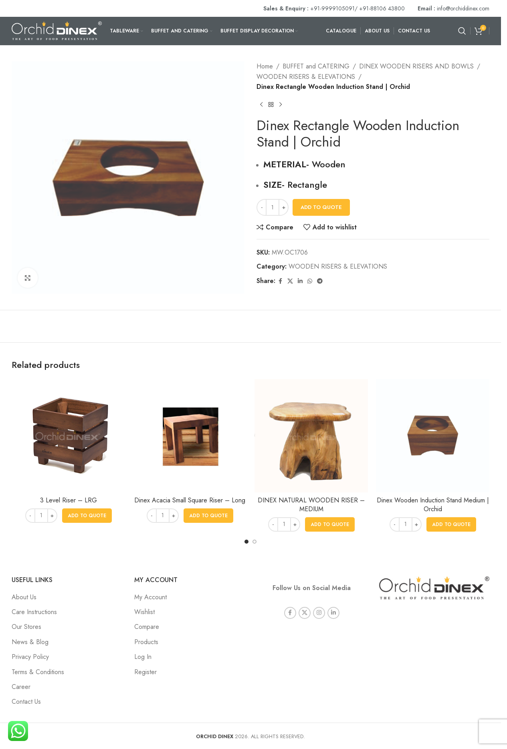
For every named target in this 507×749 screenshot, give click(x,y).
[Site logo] (57, 30)
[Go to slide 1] (246, 542)
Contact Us (26, 701)
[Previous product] (261, 105)
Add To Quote (321, 207)
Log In (142, 656)
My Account (150, 597)
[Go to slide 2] (254, 542)
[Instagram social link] (319, 607)
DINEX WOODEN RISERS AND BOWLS (416, 66)
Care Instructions (34, 611)
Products (146, 642)
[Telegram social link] (320, 281)
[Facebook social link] (280, 281)
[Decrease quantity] (262, 207)
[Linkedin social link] (300, 281)
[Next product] (280, 105)
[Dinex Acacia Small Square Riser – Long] (189, 435)
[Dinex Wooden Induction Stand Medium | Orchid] (432, 435)
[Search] (462, 31)
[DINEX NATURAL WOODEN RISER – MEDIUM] (311, 435)
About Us (24, 597)
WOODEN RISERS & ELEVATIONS (306, 76)
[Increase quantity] (284, 207)
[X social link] (290, 281)
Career (21, 686)
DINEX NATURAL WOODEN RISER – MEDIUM (311, 505)
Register (145, 672)
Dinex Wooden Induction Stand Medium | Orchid (433, 505)
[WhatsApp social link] (310, 281)
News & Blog (30, 642)
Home (265, 66)
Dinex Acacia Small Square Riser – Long (189, 500)
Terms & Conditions (38, 672)
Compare (146, 626)
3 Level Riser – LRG (68, 500)
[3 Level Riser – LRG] (68, 435)
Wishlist (144, 611)
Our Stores (26, 626)
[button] (87, 515)
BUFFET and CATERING (316, 66)
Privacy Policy (30, 656)
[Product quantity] (273, 207)
